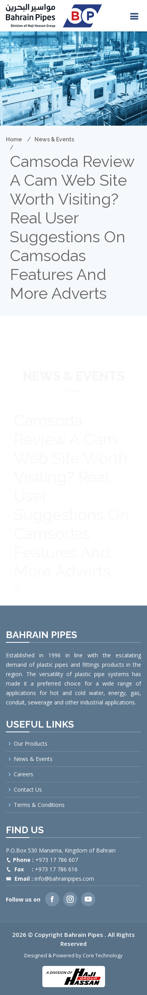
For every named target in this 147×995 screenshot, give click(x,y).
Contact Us (28, 789)
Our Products (30, 743)
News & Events (54, 139)
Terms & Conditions (39, 805)
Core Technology (103, 955)
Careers (23, 774)
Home (14, 139)
